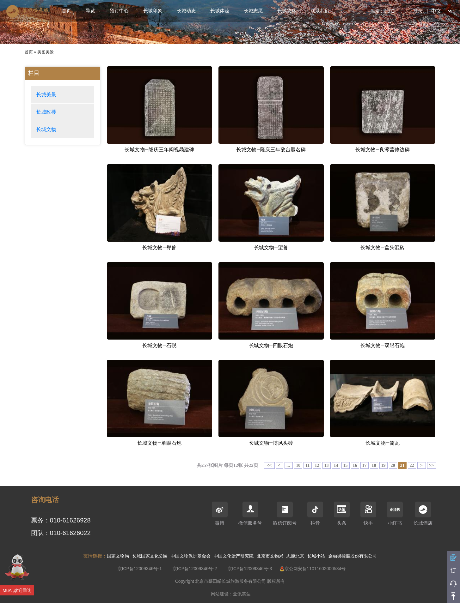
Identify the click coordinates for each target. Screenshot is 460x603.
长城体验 (219, 10)
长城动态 (186, 10)
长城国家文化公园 (150, 555)
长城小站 (316, 555)
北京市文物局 (270, 555)
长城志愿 (253, 10)
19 (383, 465)
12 (317, 465)
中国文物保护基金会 (191, 555)
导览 (90, 10)
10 (298, 465)
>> (431, 465)
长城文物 (46, 129)
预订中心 (119, 10)
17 (364, 465)
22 (412, 465)
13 (326, 465)
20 (393, 465)
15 (345, 465)
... (288, 465)
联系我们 (319, 10)
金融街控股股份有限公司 (352, 555)
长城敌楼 (46, 112)
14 (336, 465)
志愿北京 (295, 555)
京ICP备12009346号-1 (140, 568)
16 (355, 465)
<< (269, 465)
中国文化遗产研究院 (234, 555)
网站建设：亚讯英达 (231, 593)
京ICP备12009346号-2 (195, 568)
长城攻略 (286, 10)
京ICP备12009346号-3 (250, 568)
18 (374, 465)
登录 (418, 11)
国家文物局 (118, 555)
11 (307, 465)
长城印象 (152, 10)
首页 (66, 10)
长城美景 (46, 94)
